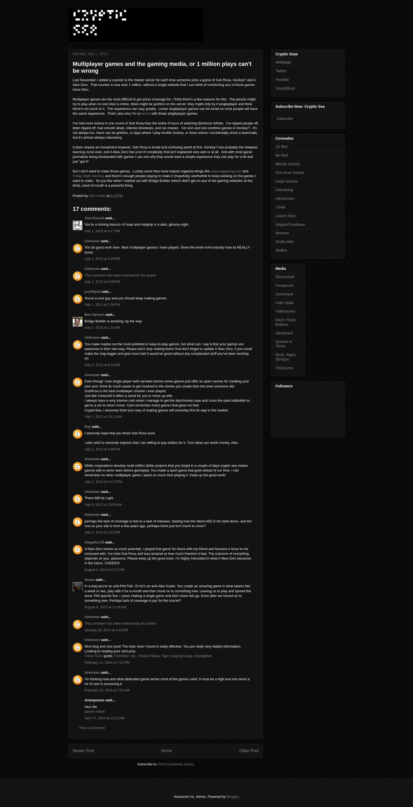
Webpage (283, 62)
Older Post (249, 750)
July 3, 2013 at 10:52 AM (103, 505)
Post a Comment (92, 728)
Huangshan (203, 656)
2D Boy (282, 146)
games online (95, 711)
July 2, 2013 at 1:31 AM (102, 327)
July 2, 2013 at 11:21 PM (103, 482)
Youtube (282, 79)
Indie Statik (285, 303)
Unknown (92, 241)
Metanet (282, 233)
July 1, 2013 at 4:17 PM (102, 231)
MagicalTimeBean (290, 224)
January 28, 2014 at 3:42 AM (106, 630)
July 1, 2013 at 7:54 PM (102, 305)
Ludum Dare (286, 216)
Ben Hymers (95, 315)
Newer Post (83, 750)
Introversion (285, 198)
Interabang (284, 190)
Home (166, 750)
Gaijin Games (287, 181)
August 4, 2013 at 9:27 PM (105, 570)
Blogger (232, 797)
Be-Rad (282, 155)
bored (146, 113)
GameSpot (284, 294)
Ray (88, 427)
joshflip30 (93, 292)
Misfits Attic (285, 242)
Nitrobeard (284, 333)
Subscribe (285, 118)
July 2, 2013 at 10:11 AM (103, 417)
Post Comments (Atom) (176, 764)
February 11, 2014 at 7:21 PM (107, 662)
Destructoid (285, 277)
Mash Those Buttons (286, 322)
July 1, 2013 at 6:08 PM (102, 282)
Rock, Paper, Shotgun (286, 357)
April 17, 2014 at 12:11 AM (104, 718)
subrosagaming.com (226, 171)
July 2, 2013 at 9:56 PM (102, 449)
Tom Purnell (94, 218)
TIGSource (284, 368)
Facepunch (285, 285)
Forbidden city (125, 656)
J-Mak (281, 207)
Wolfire (281, 250)
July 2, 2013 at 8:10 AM (102, 365)
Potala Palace (148, 656)
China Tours (94, 656)
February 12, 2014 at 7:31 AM (107, 690)
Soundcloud (285, 88)
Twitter (281, 71)
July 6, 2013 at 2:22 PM (102, 532)
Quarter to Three (284, 343)
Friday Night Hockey (88, 176)
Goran (90, 580)
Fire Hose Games (290, 173)
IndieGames (285, 311)
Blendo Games (288, 164)
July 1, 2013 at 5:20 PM (102, 259)
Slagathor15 (94, 542)
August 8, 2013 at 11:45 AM (105, 607)
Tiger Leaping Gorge (177, 656)
